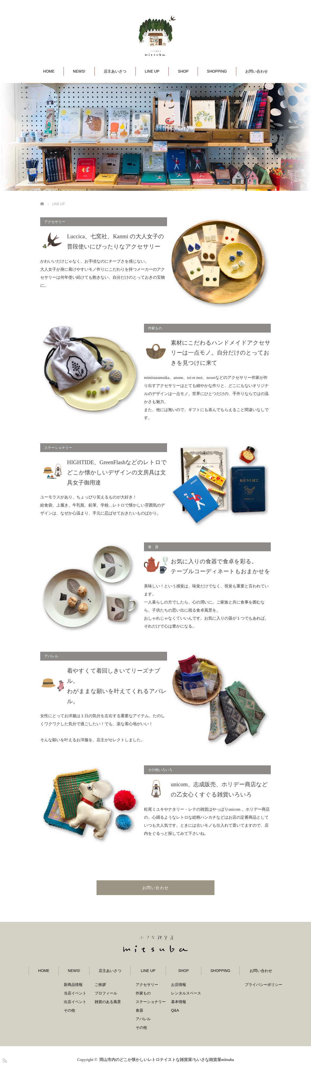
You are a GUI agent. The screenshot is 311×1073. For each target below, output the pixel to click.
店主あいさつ (115, 71)
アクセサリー (147, 984)
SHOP (183, 71)
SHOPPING (217, 71)
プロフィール (106, 993)
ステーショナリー (151, 1002)
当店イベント (75, 993)
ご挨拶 (100, 984)
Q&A (175, 1010)
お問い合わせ (256, 71)
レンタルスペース (186, 993)
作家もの (143, 993)
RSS (4, 1060)
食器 (139, 1010)
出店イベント (75, 1002)
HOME (48, 71)
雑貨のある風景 (108, 1002)
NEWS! (79, 71)
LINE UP (152, 71)
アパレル (143, 1019)
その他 (69, 1010)
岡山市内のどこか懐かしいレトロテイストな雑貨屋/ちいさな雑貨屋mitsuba (166, 1059)
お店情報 (178, 984)
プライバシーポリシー (263, 984)
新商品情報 (73, 984)
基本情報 (178, 1002)
